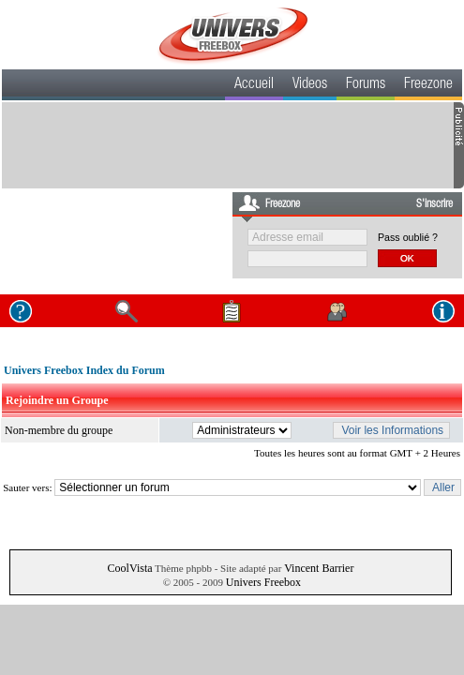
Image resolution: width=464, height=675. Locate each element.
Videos (309, 85)
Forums (365, 85)
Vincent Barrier (318, 568)
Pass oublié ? (408, 237)
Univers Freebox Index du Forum (84, 370)
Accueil (254, 85)
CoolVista (130, 568)
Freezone (428, 85)
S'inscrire (434, 204)
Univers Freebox (263, 582)
